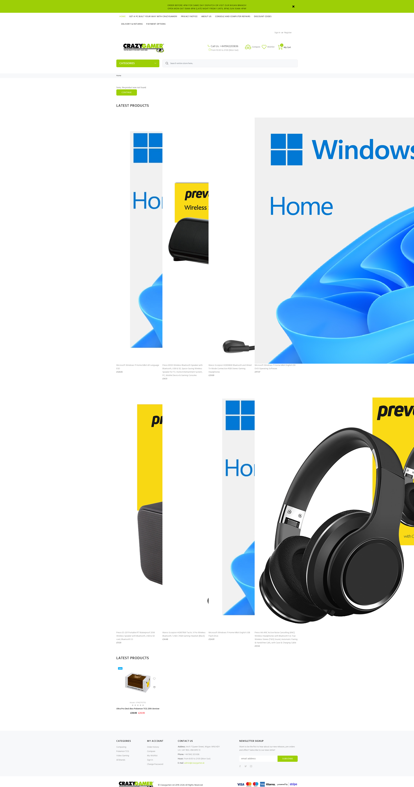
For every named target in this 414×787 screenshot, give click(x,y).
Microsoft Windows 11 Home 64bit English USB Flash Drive (229, 634)
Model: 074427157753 (138, 702)
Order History (153, 747)
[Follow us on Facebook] (240, 766)
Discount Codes (263, 16)
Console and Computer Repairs (232, 16)
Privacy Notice (189, 16)
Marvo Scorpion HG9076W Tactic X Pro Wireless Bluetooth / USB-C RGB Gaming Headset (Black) (183, 634)
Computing (121, 747)
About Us (206, 16)
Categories (127, 63)
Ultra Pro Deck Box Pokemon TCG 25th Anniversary (139, 709)
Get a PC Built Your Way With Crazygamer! (153, 16)
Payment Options (156, 24)
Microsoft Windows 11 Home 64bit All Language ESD (137, 367)
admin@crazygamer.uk (194, 763)
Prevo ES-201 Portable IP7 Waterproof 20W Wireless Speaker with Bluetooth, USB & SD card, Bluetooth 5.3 (135, 636)
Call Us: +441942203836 (224, 46)
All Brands (120, 760)
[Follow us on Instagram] (251, 766)
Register (288, 33)
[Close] (293, 6)
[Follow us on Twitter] (246, 766)
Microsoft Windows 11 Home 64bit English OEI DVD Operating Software (275, 367)
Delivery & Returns (132, 24)
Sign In (277, 33)
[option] (138, 693)
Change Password (155, 764)
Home (122, 16)
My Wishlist (152, 755)
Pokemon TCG (122, 751)
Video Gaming (122, 755)
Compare (151, 751)
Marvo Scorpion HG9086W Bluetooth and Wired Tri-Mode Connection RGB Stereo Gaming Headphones (230, 369)
